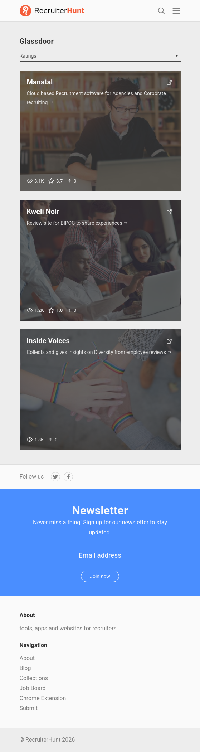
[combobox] (100, 56)
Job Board (33, 688)
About (27, 658)
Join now (100, 576)
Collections (34, 678)
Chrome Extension (43, 698)
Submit (29, 708)
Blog (25, 668)
